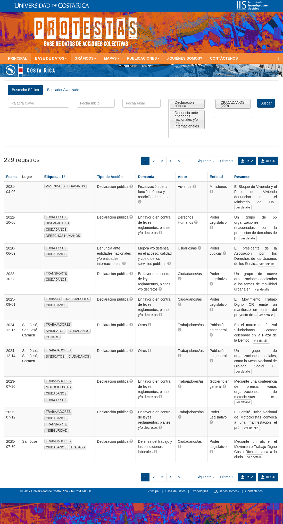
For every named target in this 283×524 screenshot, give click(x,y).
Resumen (242, 177)
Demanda (146, 177)
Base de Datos (175, 491)
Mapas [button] (111, 58)
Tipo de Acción (110, 177)
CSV (247, 161)
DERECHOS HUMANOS (63, 236)
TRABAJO (53, 299)
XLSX (268, 161)
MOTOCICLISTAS (58, 387)
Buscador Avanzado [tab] (63, 90)
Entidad (216, 177)
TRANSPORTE (56, 217)
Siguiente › (205, 161)
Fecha (11, 177)
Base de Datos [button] (51, 58)
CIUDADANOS (74, 186)
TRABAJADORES (76, 299)
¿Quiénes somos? (184, 58)
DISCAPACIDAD (57, 223)
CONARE (52, 337)
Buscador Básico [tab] (25, 90)
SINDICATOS (55, 331)
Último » (226, 161)
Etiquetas (54, 177)
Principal (17, 58)
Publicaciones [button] (143, 58)
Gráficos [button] (85, 58)
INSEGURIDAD (56, 430)
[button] (131, 186)
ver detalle (243, 207)
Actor (182, 177)
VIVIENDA (53, 186)
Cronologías (200, 491)
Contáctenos (224, 58)
